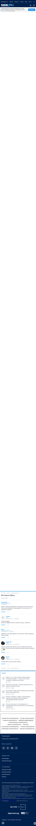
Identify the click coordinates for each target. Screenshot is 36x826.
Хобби (8, 593)
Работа (11, 1)
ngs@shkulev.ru (19, 797)
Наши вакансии (6, 774)
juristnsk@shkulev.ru (6, 799)
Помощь (4, 776)
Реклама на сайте (6, 769)
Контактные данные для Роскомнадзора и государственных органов (18, 782)
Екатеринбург (5, 758)
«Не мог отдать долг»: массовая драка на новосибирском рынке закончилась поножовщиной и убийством (20, 705)
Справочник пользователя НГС (10, 738)
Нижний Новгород (6, 761)
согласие (3, 10)
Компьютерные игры (15, 593)
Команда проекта (6, 772)
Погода (21, 1)
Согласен (31, 9)
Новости (16, 1)
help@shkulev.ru (12, 800)
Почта (30, 1)
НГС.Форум (3, 593)
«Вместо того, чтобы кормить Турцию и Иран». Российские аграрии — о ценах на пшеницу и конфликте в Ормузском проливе (18, 679)
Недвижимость (4, 1)
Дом (26, 1)
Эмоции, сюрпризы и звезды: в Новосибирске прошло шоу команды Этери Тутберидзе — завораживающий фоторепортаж (18, 698)
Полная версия (6, 736)
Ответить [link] (3, 611)
